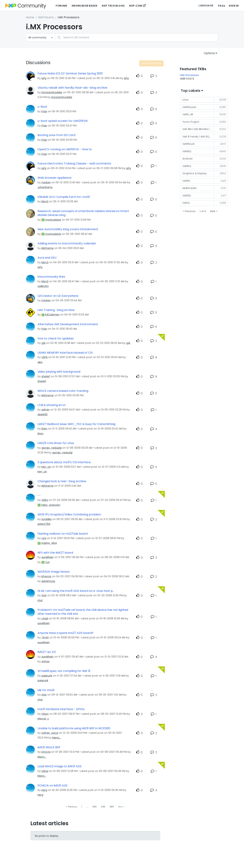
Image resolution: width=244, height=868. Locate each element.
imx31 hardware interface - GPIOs (61, 709)
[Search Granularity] (40, 37)
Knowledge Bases (84, 5)
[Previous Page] (71, 807)
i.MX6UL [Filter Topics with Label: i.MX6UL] (186, 166)
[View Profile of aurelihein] (47, 557)
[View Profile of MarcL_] (56, 737)
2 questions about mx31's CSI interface (64, 462)
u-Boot (42, 107)
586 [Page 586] (103, 806)
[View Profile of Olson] (45, 714)
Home (30, 17)
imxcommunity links (51, 277)
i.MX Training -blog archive (56, 310)
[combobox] (136, 37)
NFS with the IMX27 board (55, 553)
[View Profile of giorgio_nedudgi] (51, 448)
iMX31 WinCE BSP (49, 747)
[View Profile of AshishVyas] (48, 581)
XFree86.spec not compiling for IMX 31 (64, 671)
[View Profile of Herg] (44, 790)
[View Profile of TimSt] (45, 637)
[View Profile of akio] (40, 362)
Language (206, 5)
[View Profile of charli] (44, 618)
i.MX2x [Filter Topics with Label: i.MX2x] (186, 203)
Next (212, 211)
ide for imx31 (46, 690)
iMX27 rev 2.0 (47, 652)
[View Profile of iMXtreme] (47, 248)
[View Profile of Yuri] (47, 562)
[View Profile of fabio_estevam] (50, 505)
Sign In (234, 5)
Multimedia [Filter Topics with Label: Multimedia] (189, 188)
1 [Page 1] (81, 806)
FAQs (221, 5)
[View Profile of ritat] (44, 595)
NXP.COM (135, 5)
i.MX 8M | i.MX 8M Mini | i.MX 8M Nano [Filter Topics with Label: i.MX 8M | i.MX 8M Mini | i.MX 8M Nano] (198, 129)
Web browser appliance (54, 178)
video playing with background (59, 372)
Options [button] (209, 53)
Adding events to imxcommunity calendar (67, 243)
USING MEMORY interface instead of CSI (65, 353)
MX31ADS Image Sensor (54, 572)
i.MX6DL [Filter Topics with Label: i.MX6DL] (186, 151)
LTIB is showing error (52, 405)
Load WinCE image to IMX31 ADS (60, 766)
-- (39, 495)
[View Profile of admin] (45, 409)
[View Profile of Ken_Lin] (46, 467)
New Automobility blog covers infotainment (68, 229)
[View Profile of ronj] (43, 538)
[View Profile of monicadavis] (53, 219)
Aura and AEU (47, 258)
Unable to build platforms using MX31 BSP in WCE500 (74, 728)
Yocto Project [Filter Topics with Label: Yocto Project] (190, 122)
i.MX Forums (46, 17)
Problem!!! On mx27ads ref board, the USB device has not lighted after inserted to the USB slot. (83, 612)
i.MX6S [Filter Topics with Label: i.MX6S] (186, 181)
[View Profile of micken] (46, 182)
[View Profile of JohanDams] (45, 187)
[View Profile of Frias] (44, 111)
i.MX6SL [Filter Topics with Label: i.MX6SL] (186, 195)
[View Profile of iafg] (43, 78)
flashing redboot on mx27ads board (63, 534)
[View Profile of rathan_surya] (49, 733)
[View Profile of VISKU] (44, 500)
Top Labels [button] (190, 90)
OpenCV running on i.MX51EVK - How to (65, 149)
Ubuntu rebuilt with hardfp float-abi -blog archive (72, 88)
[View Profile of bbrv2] (44, 201)
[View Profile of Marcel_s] (43, 718)
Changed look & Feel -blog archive (62, 481)
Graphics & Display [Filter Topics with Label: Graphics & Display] (194, 173)
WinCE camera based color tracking (63, 391)
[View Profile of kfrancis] (46, 576)
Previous (190, 211)
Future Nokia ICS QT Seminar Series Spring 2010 (70, 73)
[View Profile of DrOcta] (46, 752)
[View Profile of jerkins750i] (44, 524)
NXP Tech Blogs (113, 5)
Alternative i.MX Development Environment (68, 324)
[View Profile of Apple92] (43, 414)
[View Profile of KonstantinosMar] (51, 92)
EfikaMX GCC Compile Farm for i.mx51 (64, 197)
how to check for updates (56, 338)
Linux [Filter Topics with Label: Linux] (185, 99)
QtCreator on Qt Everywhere (58, 296)
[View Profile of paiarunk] (46, 675)
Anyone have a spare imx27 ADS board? (65, 633)
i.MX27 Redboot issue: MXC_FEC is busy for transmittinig (76, 424)
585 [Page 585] (94, 806)
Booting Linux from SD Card (56, 135)
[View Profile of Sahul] (44, 771)
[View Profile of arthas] (45, 661)
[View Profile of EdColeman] (52, 314)
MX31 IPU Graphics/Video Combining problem (69, 515)
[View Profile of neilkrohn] (43, 286)
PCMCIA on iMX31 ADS (52, 786)
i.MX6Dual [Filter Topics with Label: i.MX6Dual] (188, 144)
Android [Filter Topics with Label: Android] (187, 158)
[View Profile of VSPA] (44, 357)
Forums (61, 5)
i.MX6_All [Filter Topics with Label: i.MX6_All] (187, 114)
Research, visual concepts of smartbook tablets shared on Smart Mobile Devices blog (83, 213)
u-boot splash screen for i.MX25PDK (63, 121)
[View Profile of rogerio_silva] (49, 543)
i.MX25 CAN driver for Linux (56, 443)
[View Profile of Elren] (44, 428)
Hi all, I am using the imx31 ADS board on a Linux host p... (76, 591)
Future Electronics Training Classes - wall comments (74, 164)
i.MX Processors (189, 75)
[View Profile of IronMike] (46, 519)
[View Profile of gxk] (43, 343)
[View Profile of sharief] (45, 376)
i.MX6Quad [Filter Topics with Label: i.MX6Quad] (189, 107)
